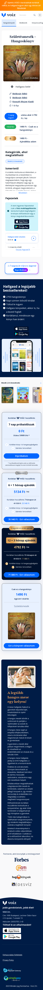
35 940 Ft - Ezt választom (21, 519)
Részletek (21, 8)
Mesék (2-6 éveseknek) (15, 161)
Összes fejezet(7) (23, 250)
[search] (25, 15)
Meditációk (23, 23)
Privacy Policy (8, 960)
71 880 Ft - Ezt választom (21, 574)
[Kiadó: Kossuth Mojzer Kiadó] (23, 101)
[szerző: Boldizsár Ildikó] (19, 93)
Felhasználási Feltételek (12, 955)
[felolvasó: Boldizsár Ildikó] (19, 97)
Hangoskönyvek (9, 23)
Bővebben (23, 193)
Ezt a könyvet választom (21, 645)
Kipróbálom (21, 270)
